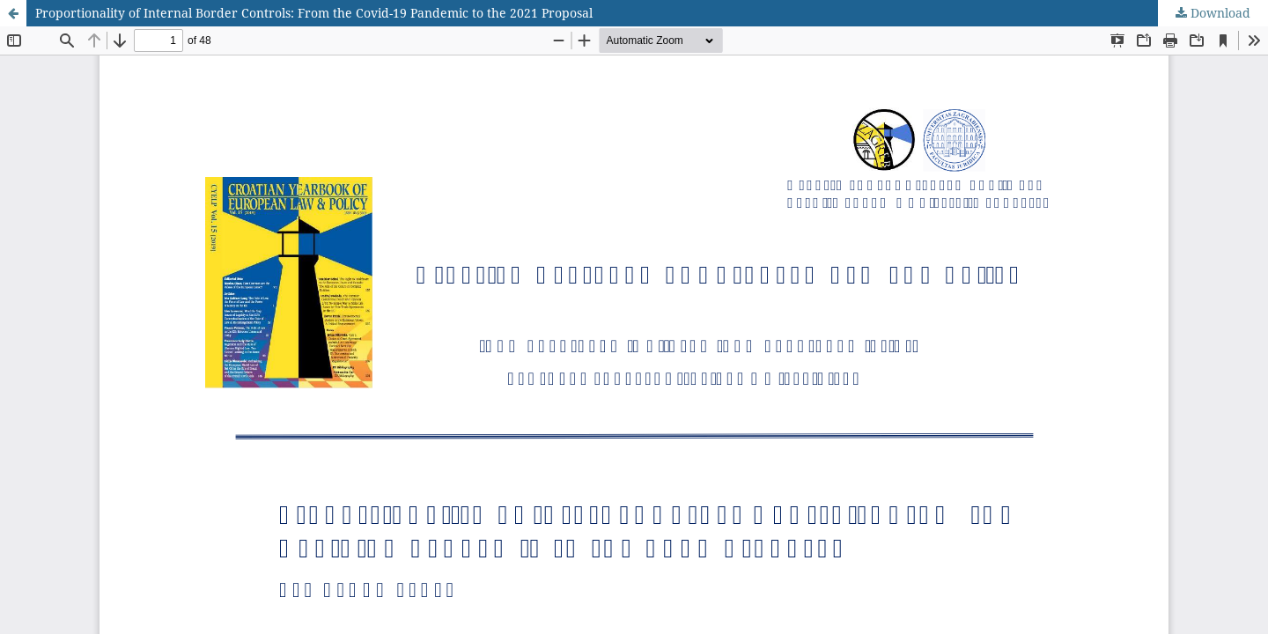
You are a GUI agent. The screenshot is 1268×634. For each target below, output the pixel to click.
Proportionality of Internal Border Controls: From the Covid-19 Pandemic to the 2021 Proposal (314, 12)
